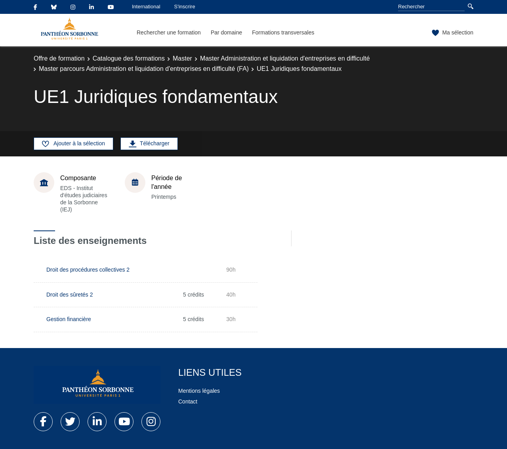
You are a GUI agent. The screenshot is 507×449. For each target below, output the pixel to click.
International (146, 7)
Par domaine (226, 32)
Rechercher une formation (169, 32)
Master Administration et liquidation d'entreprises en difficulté (285, 58)
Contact (187, 401)
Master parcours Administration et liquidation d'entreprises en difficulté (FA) (144, 68)
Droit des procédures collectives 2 (88, 269)
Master (182, 58)
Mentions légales (199, 391)
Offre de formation (59, 58)
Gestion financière (68, 319)
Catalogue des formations (129, 58)
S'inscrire (184, 7)
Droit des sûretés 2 (69, 294)
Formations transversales (283, 32)
